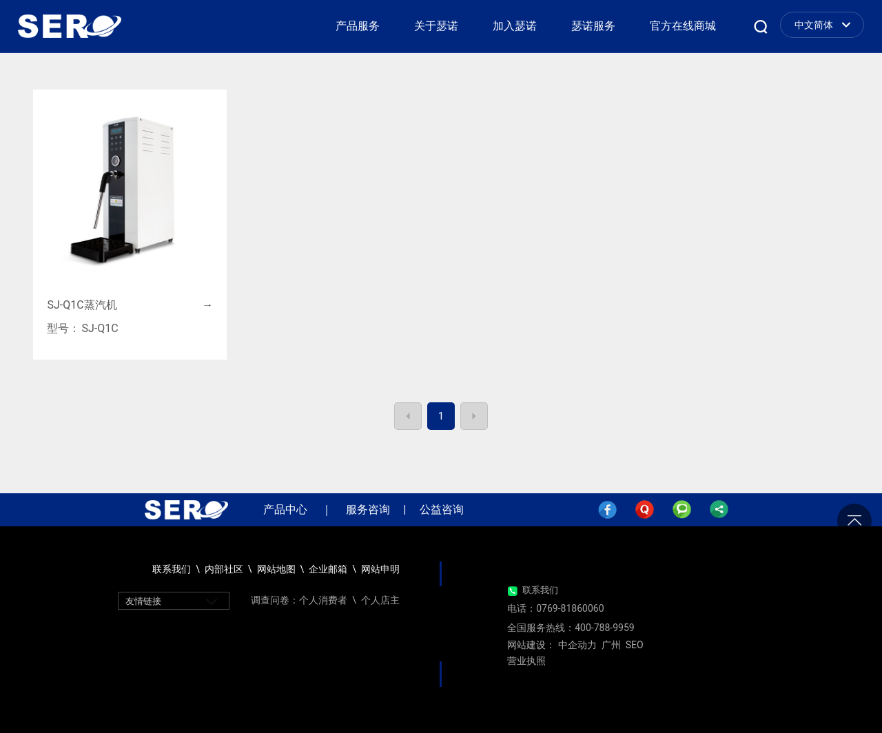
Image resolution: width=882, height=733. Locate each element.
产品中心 (285, 509)
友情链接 (143, 601)
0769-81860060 (570, 608)
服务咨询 (368, 509)
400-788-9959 (604, 627)
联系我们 (540, 590)
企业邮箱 (329, 569)
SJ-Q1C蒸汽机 (81, 304)
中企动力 (577, 644)
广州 (611, 644)
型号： (63, 328)
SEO (635, 644)
